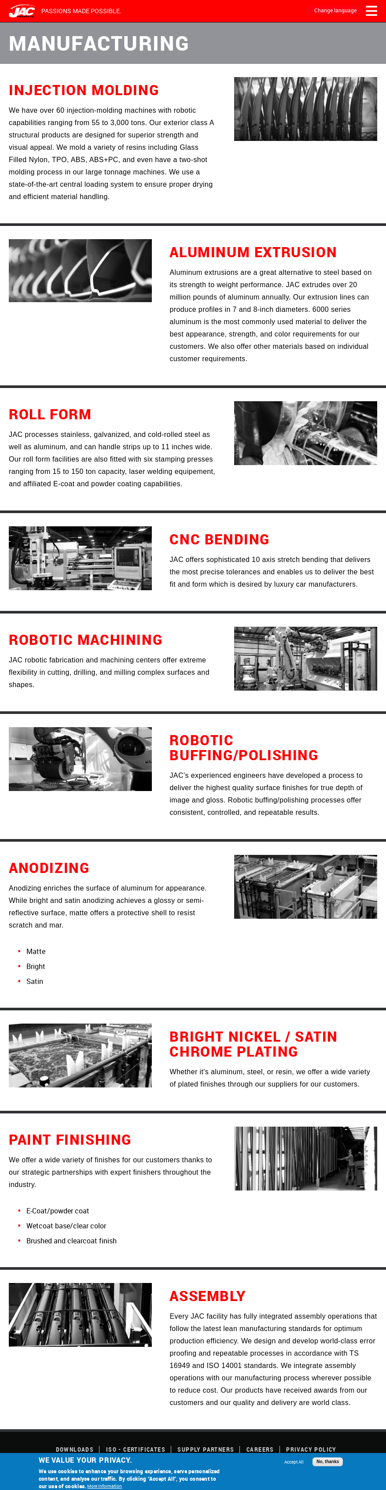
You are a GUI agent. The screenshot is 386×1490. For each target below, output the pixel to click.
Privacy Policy (311, 1449)
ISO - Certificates (135, 1449)
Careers (260, 1449)
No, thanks (327, 1461)
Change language (335, 10)
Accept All (294, 1462)
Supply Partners (205, 1449)
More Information (104, 1486)
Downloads (75, 1449)
